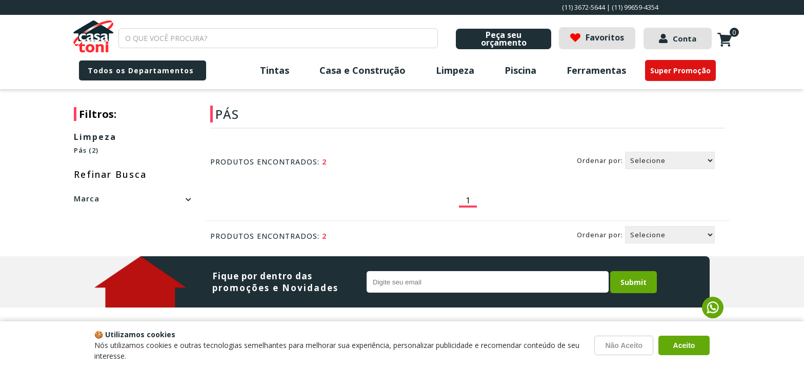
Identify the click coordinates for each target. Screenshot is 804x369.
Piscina (520, 70)
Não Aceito (623, 345)
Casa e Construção (362, 70)
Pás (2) (86, 150)
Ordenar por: (600, 160)
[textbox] (278, 38)
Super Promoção (680, 70)
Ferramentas (596, 70)
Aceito (684, 345)
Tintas (274, 70)
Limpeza (455, 70)
